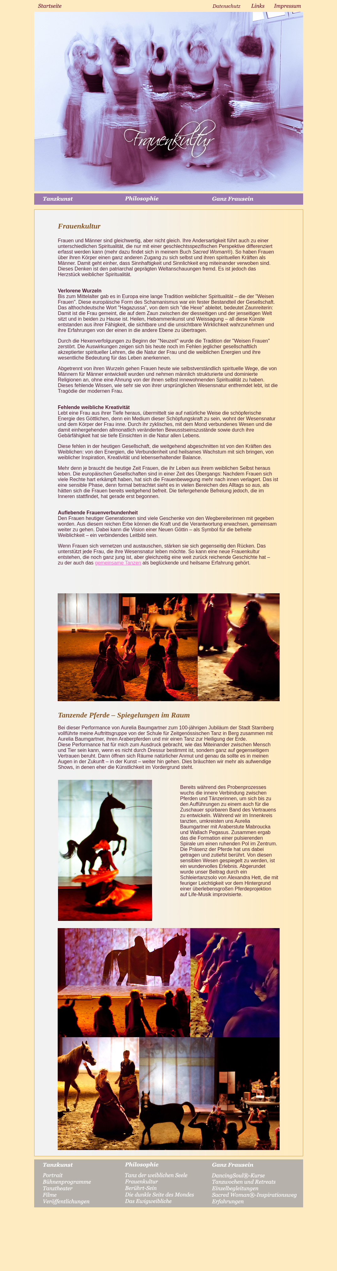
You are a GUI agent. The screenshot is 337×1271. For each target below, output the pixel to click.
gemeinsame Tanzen (118, 562)
